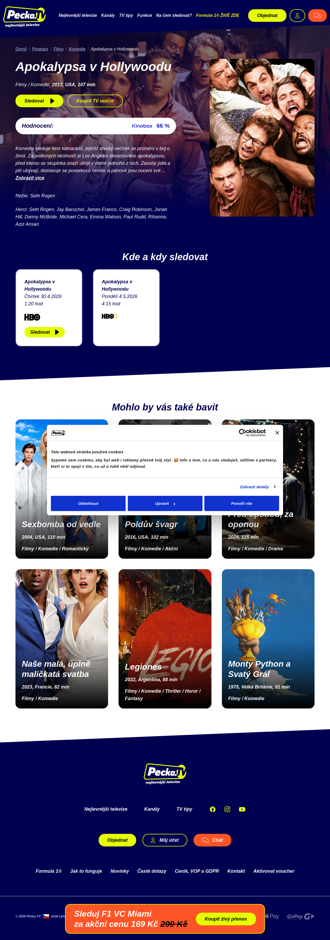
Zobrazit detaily (254, 486)
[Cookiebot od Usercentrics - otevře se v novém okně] (243, 432)
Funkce (144, 15)
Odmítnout (88, 503)
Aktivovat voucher (273, 870)
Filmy (58, 48)
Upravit (165, 503)
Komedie (77, 48)
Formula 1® (49, 870)
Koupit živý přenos (226, 919)
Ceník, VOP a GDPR (197, 870)
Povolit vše (241, 503)
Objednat (267, 15)
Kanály (108, 15)
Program (40, 48)
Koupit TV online (95, 100)
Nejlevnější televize (78, 15)
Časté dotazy (151, 870)
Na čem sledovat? (174, 15)
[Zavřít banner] (277, 432)
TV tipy (126, 15)
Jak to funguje (86, 870)
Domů (21, 48)
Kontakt (236, 870)
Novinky (119, 870)
